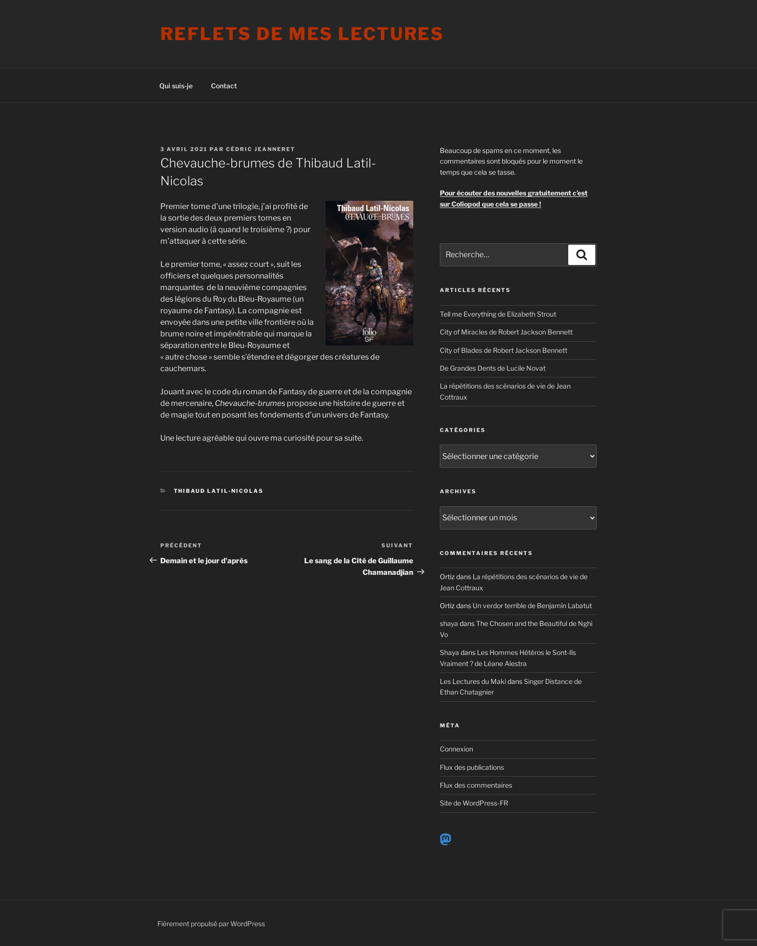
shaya (449, 623)
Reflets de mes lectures (302, 33)
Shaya (449, 652)
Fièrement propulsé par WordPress (211, 923)
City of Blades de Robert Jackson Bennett (503, 350)
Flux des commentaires (476, 785)
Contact (224, 86)
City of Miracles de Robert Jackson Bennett (506, 332)
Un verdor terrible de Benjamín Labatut (532, 605)
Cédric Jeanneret (260, 149)
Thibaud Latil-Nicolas (219, 490)
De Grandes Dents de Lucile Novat (493, 368)
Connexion (456, 749)
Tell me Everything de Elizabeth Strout (498, 314)
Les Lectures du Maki (473, 681)
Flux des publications (472, 767)
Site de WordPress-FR (474, 803)
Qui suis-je (176, 86)
